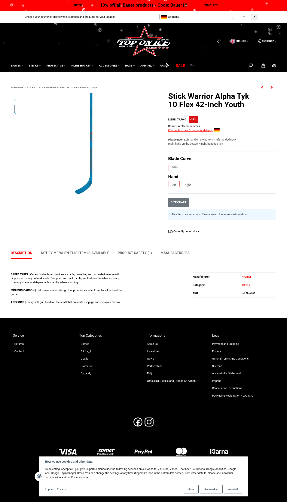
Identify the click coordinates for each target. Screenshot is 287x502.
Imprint (49, 489)
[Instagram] (149, 423)
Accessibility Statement (226, 373)
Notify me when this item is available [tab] (75, 253)
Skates (85, 343)
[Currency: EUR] (265, 41)
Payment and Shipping (225, 343)
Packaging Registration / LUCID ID (233, 395)
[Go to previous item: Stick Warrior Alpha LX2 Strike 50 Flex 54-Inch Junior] (262, 87)
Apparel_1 (87, 373)
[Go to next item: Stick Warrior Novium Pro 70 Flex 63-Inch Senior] (271, 87)
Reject (191, 489)
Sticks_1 (86, 351)
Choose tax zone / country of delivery (194, 130)
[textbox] (203, 17)
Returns (19, 343)
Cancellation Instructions (227, 388)
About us (152, 343)
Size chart (178, 202)
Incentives (153, 351)
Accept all (233, 489)
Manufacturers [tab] (175, 253)
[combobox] (202, 17)
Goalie (84, 358)
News (150, 358)
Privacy (61, 489)
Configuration (211, 489)
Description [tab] (21, 253)
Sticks (246, 285)
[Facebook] (138, 423)
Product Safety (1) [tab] (135, 253)
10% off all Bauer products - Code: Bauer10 (143, 5)
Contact (19, 351)
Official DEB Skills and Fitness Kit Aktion (171, 380)
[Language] (239, 41)
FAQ (149, 373)
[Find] (218, 65)
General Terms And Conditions (230, 358)
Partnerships (154, 366)
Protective (87, 366)
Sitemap (217, 366)
